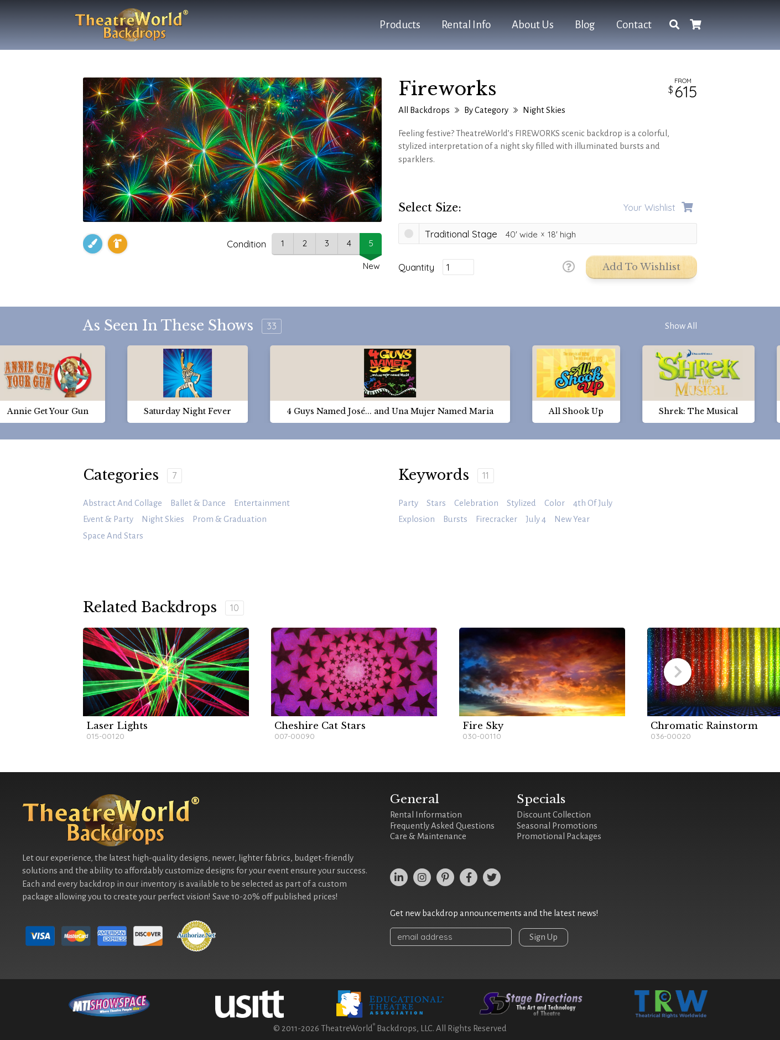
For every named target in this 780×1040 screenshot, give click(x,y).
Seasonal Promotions (557, 825)
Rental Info (466, 24)
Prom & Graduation (230, 519)
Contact (634, 24)
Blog (585, 24)
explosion (416, 519)
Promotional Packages (559, 836)
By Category (486, 110)
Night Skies (544, 110)
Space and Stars (113, 535)
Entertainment (262, 503)
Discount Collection (554, 814)
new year (572, 519)
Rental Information (426, 814)
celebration (476, 503)
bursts (455, 519)
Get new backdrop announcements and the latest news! (494, 913)
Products (399, 24)
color (554, 503)
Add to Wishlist (641, 267)
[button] (677, 672)
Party (408, 503)
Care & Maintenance (428, 836)
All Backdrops (424, 110)
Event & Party (108, 519)
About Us (533, 24)
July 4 (536, 519)
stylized (521, 503)
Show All (681, 326)
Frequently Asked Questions (442, 825)
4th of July (592, 503)
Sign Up (543, 937)
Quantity (416, 267)
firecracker (496, 519)
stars (436, 503)
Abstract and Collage (122, 503)
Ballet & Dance (198, 503)
